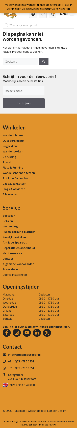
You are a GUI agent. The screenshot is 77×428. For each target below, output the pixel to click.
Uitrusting (9, 157)
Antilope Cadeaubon (16, 178)
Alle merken (10, 194)
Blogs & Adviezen (14, 189)
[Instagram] (17, 333)
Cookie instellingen (15, 275)
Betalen (8, 221)
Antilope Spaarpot (15, 242)
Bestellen (9, 216)
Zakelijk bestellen (14, 237)
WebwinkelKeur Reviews (62, 421)
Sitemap (20, 411)
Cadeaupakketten (14, 183)
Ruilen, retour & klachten (19, 232)
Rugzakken (10, 146)
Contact (8, 258)
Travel (7, 162)
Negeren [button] (64, 9)
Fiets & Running (13, 167)
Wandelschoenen (14, 135)
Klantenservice (12, 253)
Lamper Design (56, 411)
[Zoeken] (43, 61)
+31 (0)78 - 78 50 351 (21, 361)
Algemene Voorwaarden (18, 264)
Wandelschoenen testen (19, 173)
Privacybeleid (11, 269)
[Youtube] (27, 333)
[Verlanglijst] (33, 14)
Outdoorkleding (13, 141)
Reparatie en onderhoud (19, 248)
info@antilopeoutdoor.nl (24, 355)
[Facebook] (7, 333)
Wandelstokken (13, 151)
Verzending (10, 226)
